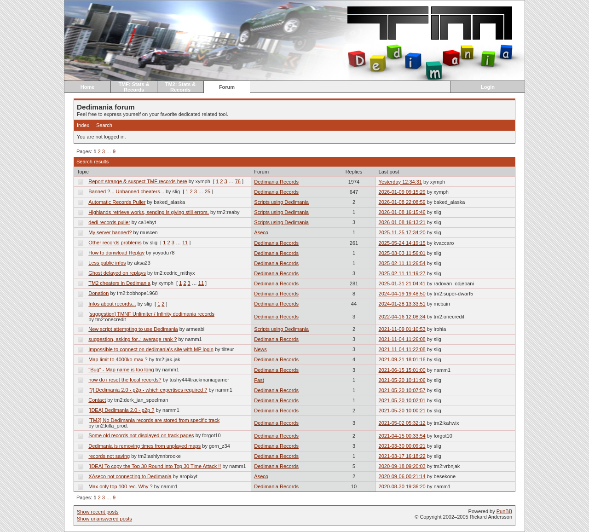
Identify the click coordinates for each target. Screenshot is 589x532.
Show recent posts (98, 512)
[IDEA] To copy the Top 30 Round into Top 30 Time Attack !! (154, 466)
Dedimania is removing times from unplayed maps (144, 446)
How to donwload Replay (116, 252)
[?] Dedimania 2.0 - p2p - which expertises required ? (147, 390)
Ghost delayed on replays (117, 273)
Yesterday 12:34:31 (400, 182)
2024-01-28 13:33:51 (402, 303)
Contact (97, 400)
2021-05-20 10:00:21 (402, 410)
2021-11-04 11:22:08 (402, 349)
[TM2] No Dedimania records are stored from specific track (153, 420)
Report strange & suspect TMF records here (137, 181)
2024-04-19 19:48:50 (402, 293)
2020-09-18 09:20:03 (402, 466)
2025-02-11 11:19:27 (402, 273)
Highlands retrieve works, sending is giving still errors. (148, 212)
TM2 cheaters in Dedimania (119, 283)
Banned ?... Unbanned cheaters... (126, 191)
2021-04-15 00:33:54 (402, 436)
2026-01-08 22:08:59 (402, 202)
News (260, 349)
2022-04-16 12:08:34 (402, 316)
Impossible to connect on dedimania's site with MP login (151, 349)
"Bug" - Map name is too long (121, 369)
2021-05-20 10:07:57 (402, 390)
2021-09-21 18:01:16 (402, 359)
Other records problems (115, 242)
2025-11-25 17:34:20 (402, 232)
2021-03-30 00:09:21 (402, 446)
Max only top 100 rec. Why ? (120, 486)
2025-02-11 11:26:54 (402, 263)
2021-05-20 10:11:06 (402, 380)
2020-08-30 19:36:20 (402, 486)
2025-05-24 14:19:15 (402, 243)
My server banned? (110, 232)
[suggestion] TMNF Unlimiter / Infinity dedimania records (151, 314)
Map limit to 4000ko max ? (117, 359)
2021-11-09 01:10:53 (402, 329)
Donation (98, 293)
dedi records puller (109, 222)
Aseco (261, 232)
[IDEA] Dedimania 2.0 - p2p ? (121, 410)
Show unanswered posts (104, 518)
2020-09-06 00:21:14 (402, 476)
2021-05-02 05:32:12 (402, 423)
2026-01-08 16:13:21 (402, 222)
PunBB (504, 511)
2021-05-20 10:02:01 (402, 400)
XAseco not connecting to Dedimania (129, 476)
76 (238, 181)
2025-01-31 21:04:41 (402, 283)
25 (207, 191)
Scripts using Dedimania (281, 202)
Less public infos (107, 263)
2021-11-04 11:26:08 (402, 339)
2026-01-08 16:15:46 (402, 212)
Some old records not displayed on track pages (141, 435)
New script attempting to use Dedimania (133, 329)
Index (83, 125)
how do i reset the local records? (124, 379)
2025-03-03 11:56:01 (402, 253)
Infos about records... (112, 303)
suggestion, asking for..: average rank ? (132, 339)
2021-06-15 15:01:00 (402, 370)
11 (185, 242)
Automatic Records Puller (116, 202)
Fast (259, 380)
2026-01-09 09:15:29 (402, 192)
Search (104, 125)
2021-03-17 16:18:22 (402, 456)
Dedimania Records (276, 182)
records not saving (109, 456)
